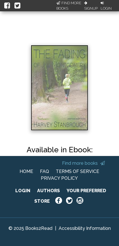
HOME (26, 171)
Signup (91, 6)
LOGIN (22, 190)
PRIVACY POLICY (59, 178)
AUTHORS (48, 190)
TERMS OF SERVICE (77, 171)
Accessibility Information (85, 228)
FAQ (44, 171)
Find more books (83, 163)
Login (106, 6)
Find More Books (68, 6)
